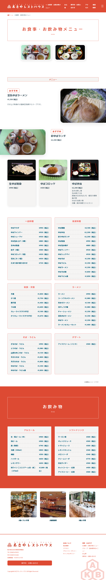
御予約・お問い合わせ (76, 6)
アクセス (86, 6)
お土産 (65, 6)
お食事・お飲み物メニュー (53, 6)
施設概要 (94, 6)
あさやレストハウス (20, 571)
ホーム (10, 15)
